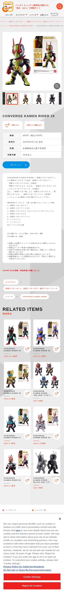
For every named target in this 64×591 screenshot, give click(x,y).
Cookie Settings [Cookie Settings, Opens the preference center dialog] (31, 579)
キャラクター (10, 282)
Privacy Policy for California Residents (23, 569)
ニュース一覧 (40, 510)
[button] (4, 98)
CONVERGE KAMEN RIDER (35, 296)
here (18, 532)
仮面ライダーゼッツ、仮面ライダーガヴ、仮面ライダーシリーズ (31, 288)
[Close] (60, 521)
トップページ (11, 510)
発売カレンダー (12, 515)
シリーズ (9, 296)
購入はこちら (16, 165)
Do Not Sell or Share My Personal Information (27, 572)
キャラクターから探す (44, 515)
